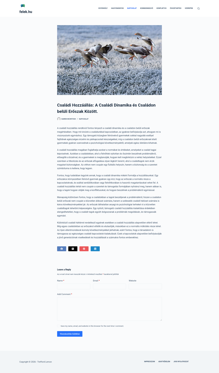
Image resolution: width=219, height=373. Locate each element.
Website (132, 280)
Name (60, 281)
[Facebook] (61, 248)
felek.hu (25, 12)
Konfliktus (161, 8)
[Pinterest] (84, 248)
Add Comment (64, 294)
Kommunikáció (146, 8)
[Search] (198, 8)
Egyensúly (103, 8)
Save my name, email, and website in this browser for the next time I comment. (92, 326)
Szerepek (189, 8)
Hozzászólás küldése (70, 334)
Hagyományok (117, 8)
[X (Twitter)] (72, 248)
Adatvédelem (164, 362)
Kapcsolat (132, 8)
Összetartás (175, 8)
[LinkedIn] (95, 248)
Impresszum (149, 362)
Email (96, 281)
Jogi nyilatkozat (181, 362)
